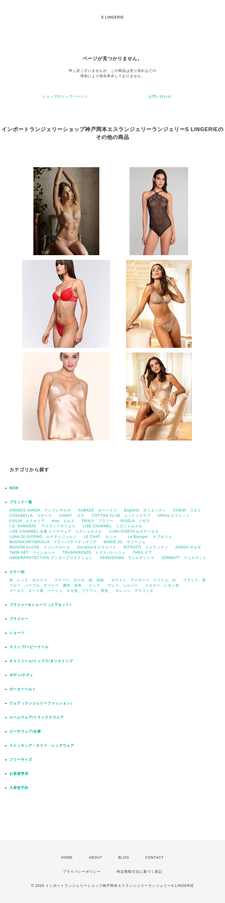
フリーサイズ (20, 760)
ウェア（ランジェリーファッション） (41, 703)
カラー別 (17, 572)
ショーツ (17, 633)
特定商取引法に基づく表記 (139, 872)
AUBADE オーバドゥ (97, 510)
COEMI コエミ (189, 510)
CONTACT (154, 857)
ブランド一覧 (20, 502)
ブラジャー (18, 619)
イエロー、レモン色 (162, 585)
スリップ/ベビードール (29, 647)
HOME (67, 857)
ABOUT (95, 857)
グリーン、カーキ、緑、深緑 (79, 580)
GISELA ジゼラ (135, 521)
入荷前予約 (18, 788)
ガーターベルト (22, 689)
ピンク (94, 585)
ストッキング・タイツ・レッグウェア (41, 745)
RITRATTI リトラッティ (146, 547)
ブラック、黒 (194, 580)
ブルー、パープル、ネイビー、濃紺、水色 (45, 585)
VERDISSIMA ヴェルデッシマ (127, 558)
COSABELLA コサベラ (30, 516)
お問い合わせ (160, 96)
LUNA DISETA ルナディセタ (134, 531)
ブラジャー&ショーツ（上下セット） (41, 605)
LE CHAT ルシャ (102, 537)
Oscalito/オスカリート (97, 547)
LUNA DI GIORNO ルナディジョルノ (43, 537)
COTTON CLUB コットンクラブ (121, 516)
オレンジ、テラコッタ (134, 591)
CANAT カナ (72, 516)
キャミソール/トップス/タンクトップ (41, 661)
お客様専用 (18, 774)
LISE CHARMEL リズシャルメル (112, 526)
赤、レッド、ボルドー (28, 580)
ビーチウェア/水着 (25, 731)
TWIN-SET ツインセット (32, 552)
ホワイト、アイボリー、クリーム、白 (143, 580)
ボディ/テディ (21, 675)
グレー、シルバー (123, 585)
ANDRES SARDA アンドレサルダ (40, 510)
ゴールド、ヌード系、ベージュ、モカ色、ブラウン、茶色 (58, 591)
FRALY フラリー (97, 521)
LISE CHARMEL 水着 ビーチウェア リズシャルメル (55, 531)
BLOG (123, 857)
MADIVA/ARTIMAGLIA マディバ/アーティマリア (53, 542)
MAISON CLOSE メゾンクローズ (39, 547)
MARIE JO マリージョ (125, 542)
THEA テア (142, 552)
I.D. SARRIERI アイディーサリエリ (42, 526)
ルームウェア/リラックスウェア (36, 717)
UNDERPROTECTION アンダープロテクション (51, 558)
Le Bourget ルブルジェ (150, 537)
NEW (13, 488)
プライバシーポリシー (82, 872)
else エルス (63, 521)
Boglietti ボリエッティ (145, 510)
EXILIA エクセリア (27, 521)
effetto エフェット (174, 516)
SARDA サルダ (188, 547)
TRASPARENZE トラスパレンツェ (94, 552)
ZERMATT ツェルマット (184, 558)
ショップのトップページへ (65, 96)
